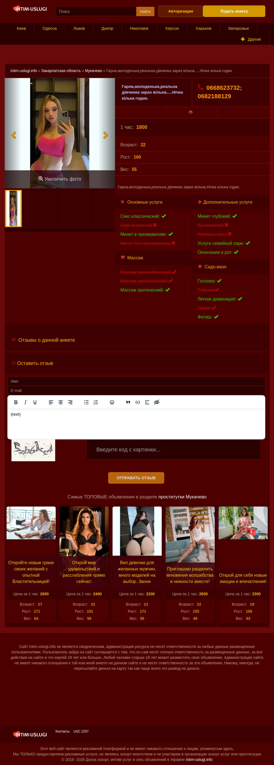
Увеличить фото (59, 179)
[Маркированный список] (86, 402)
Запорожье (238, 28)
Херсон (172, 28)
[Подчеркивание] (35, 402)
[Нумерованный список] (96, 402)
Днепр (107, 28)
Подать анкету (234, 11)
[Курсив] (25, 402)
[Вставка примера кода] (137, 402)
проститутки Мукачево (182, 496)
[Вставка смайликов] (112, 402)
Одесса (50, 28)
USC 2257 (81, 731)
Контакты (62, 731)
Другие (251, 39)
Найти (145, 11)
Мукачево (93, 71)
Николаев (139, 28)
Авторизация (180, 11)
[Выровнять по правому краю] (70, 402)
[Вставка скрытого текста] (156, 402)
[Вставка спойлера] (147, 402)
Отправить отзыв (136, 478)
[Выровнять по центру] (60, 402)
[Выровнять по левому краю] (51, 402)
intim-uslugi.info (24, 71)
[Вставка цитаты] (128, 402)
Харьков (203, 28)
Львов (79, 28)
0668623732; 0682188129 (220, 92)
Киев (21, 28)
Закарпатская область (61, 71)
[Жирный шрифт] (15, 402)
